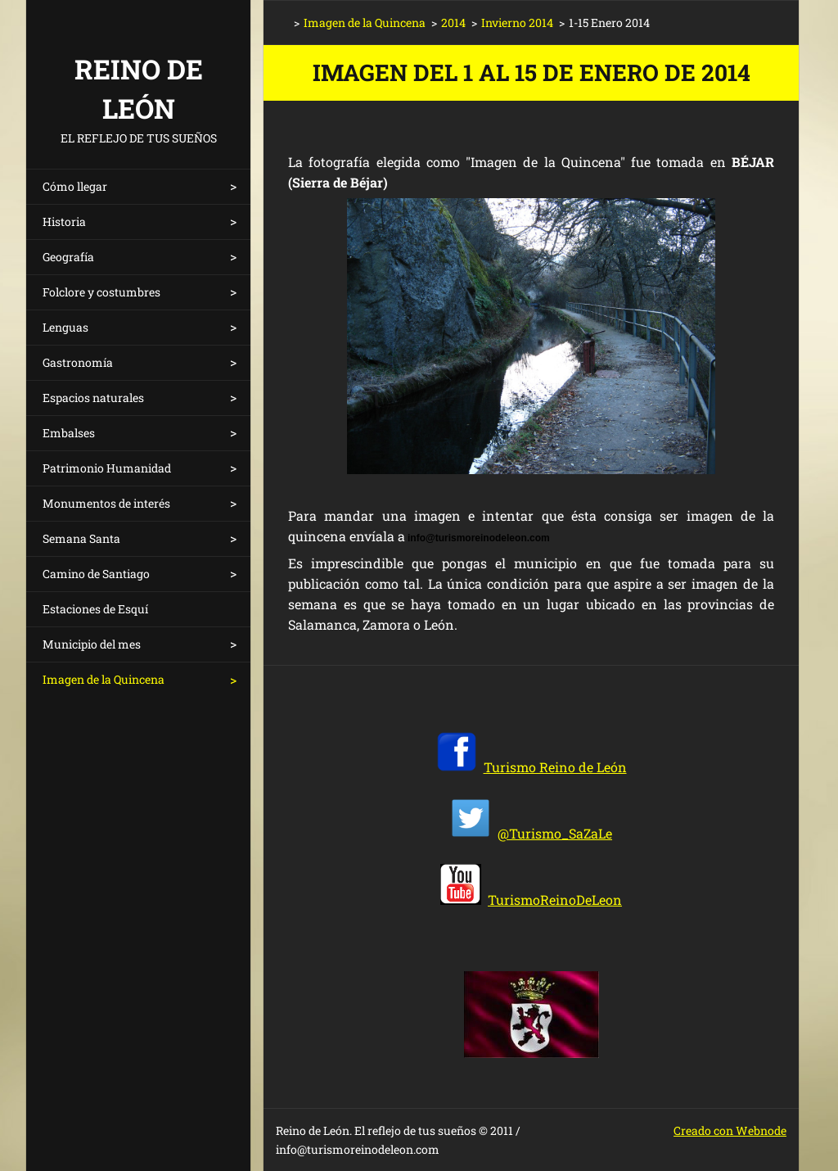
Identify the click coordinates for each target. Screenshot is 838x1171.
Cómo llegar (75, 186)
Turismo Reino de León (555, 766)
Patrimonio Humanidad (107, 468)
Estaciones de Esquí (95, 609)
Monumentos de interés (106, 503)
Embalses (69, 433)
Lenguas (65, 327)
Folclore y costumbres (101, 292)
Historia (64, 221)
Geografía (68, 256)
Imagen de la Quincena (103, 679)
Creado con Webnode (730, 1130)
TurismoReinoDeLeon (555, 899)
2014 (453, 22)
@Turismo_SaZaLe (555, 833)
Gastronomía (78, 362)
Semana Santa (81, 538)
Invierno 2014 (517, 22)
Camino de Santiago (96, 573)
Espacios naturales (93, 397)
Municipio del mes (92, 644)
